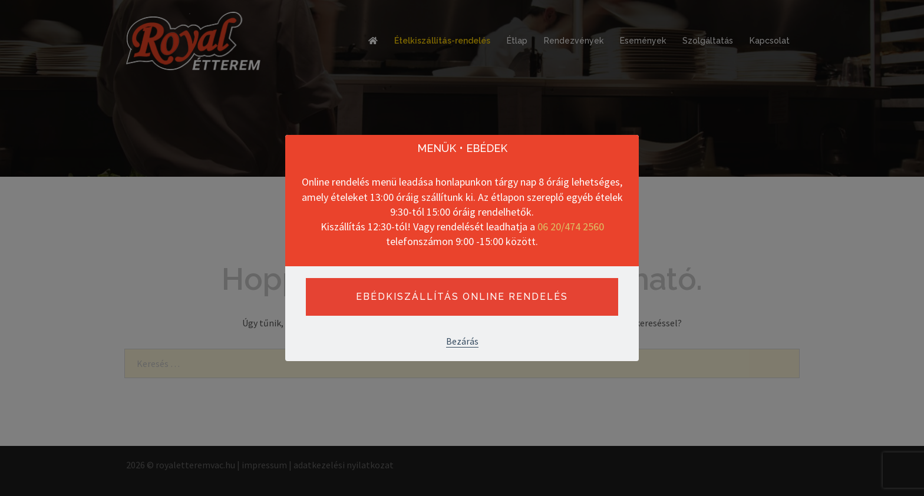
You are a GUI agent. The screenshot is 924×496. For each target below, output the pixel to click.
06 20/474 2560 (570, 226)
